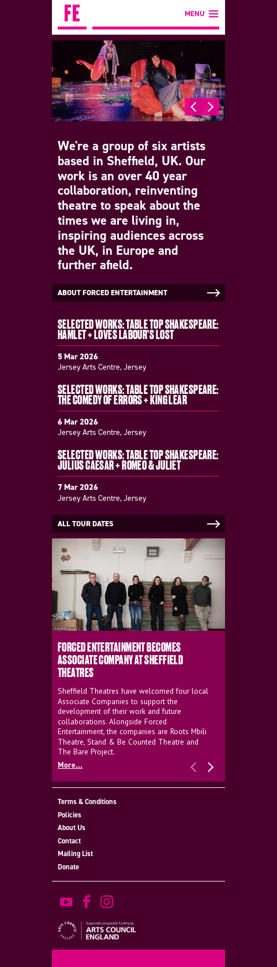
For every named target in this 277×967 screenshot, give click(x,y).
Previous (193, 107)
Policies (69, 815)
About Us (71, 827)
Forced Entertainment (72, 14)
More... (70, 765)
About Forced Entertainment (140, 293)
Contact (69, 841)
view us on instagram (106, 901)
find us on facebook (86, 901)
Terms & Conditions (87, 801)
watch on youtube (66, 901)
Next (210, 107)
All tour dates (140, 524)
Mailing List (75, 853)
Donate (68, 867)
